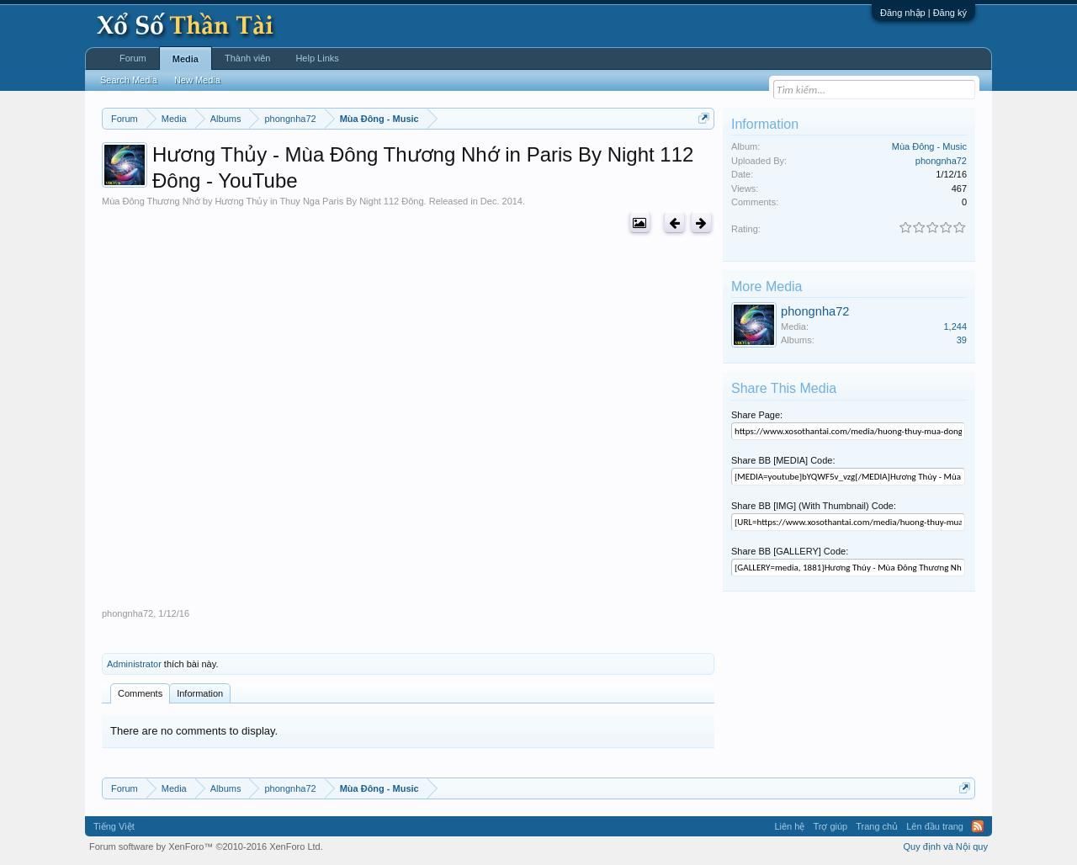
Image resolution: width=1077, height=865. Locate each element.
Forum (132, 58)
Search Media (128, 80)
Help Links (316, 58)
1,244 (955, 326)
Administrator (134, 664)
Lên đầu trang (934, 826)
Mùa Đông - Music (929, 146)
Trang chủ (877, 826)
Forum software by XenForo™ (206, 846)
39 (962, 340)
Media (185, 59)
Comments (140, 693)
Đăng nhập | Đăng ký (923, 13)
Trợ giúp (830, 826)
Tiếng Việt (114, 826)
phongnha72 (127, 613)
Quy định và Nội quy (946, 846)
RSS (978, 826)
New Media (197, 80)
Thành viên (247, 58)
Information (200, 693)
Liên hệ (789, 826)
